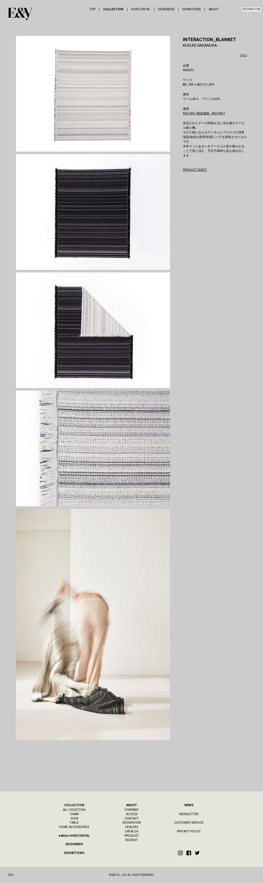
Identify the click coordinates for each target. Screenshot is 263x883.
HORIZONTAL (140, 9)
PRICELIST (131, 836)
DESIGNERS (166, 9)
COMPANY (131, 810)
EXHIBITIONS (191, 9)
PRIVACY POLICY (189, 831)
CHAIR (74, 814)
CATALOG (131, 831)
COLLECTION (113, 9)
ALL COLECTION (74, 810)
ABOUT (214, 9)
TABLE (74, 822)
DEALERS (131, 827)
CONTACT (132, 818)
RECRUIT (131, 840)
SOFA (74, 818)
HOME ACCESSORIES (74, 827)
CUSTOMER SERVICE (189, 822)
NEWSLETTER (189, 814)
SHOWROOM (251, 9)
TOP (92, 9)
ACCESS (131, 814)
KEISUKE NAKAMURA (200, 45)
